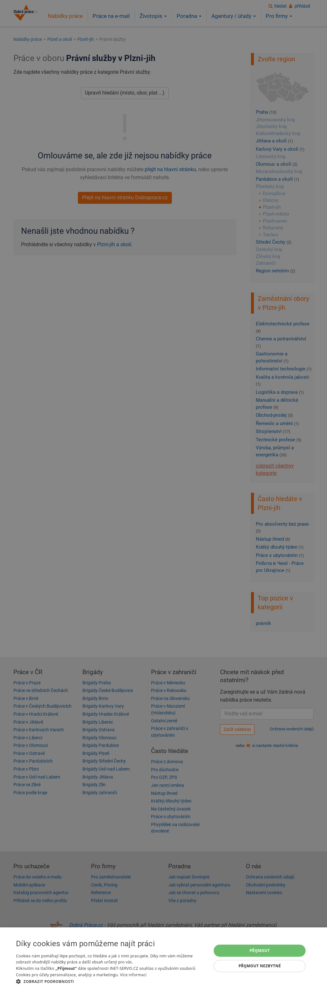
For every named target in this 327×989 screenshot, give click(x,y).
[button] (111, 981)
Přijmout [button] (259, 950)
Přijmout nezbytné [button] (260, 966)
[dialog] (163, 958)
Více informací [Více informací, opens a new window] (133, 975)
